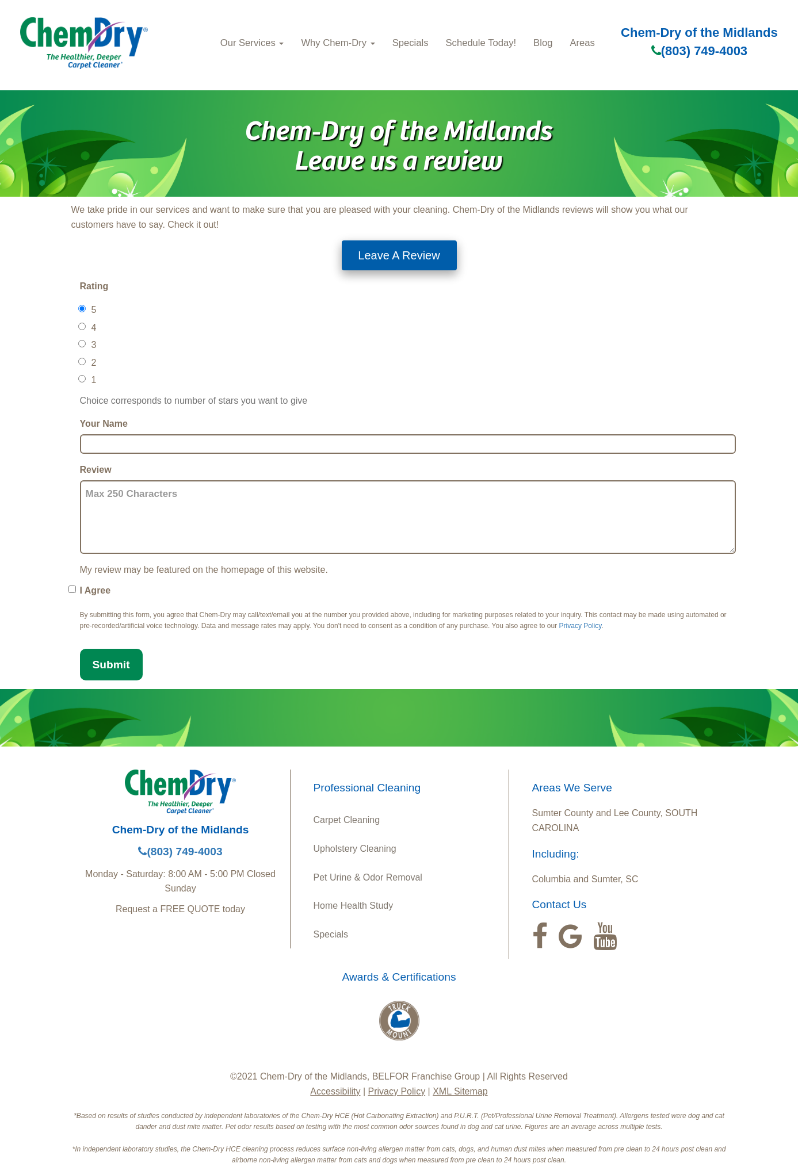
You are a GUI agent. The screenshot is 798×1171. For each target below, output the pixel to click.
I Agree (95, 590)
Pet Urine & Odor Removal (368, 877)
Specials (410, 42)
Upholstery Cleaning (355, 849)
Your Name (104, 423)
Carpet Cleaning (347, 820)
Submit (111, 665)
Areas (582, 42)
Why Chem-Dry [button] (338, 42)
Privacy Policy (580, 626)
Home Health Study (354, 905)
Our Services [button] (252, 42)
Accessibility (335, 1091)
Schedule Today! (480, 42)
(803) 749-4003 (699, 51)
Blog (542, 42)
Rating (94, 286)
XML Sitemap (460, 1091)
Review (96, 469)
